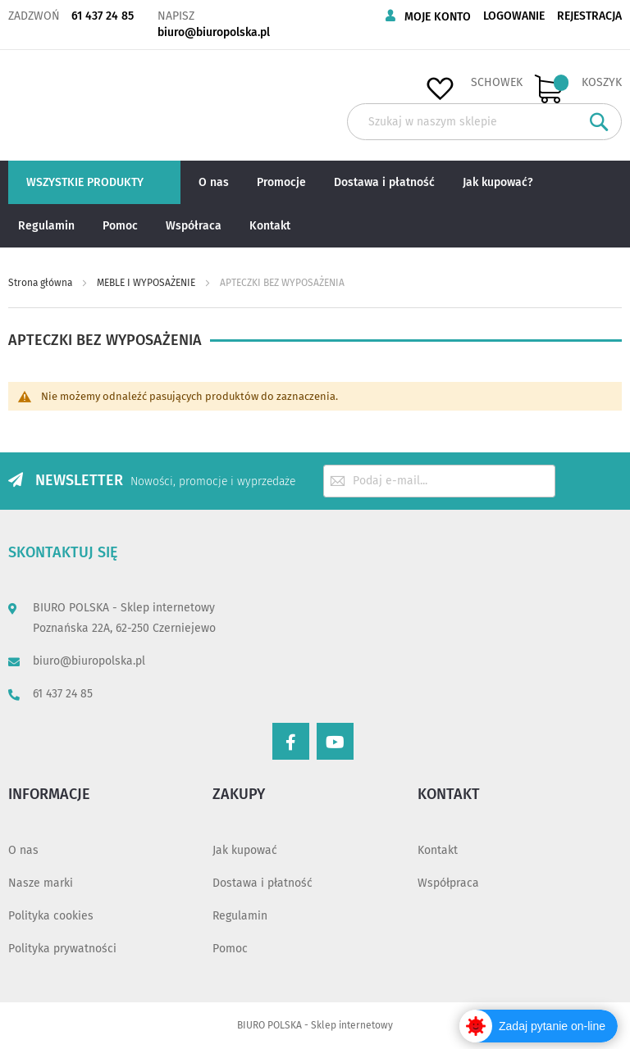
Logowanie (514, 16)
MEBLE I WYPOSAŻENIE (147, 282)
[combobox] (484, 121)
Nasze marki (40, 883)
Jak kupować (244, 850)
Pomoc (230, 949)
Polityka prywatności (62, 949)
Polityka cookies (51, 916)
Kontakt (438, 850)
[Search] (599, 121)
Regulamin (239, 916)
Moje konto (437, 17)
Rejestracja (589, 16)
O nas (23, 850)
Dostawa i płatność (262, 883)
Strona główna (41, 282)
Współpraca (448, 883)
